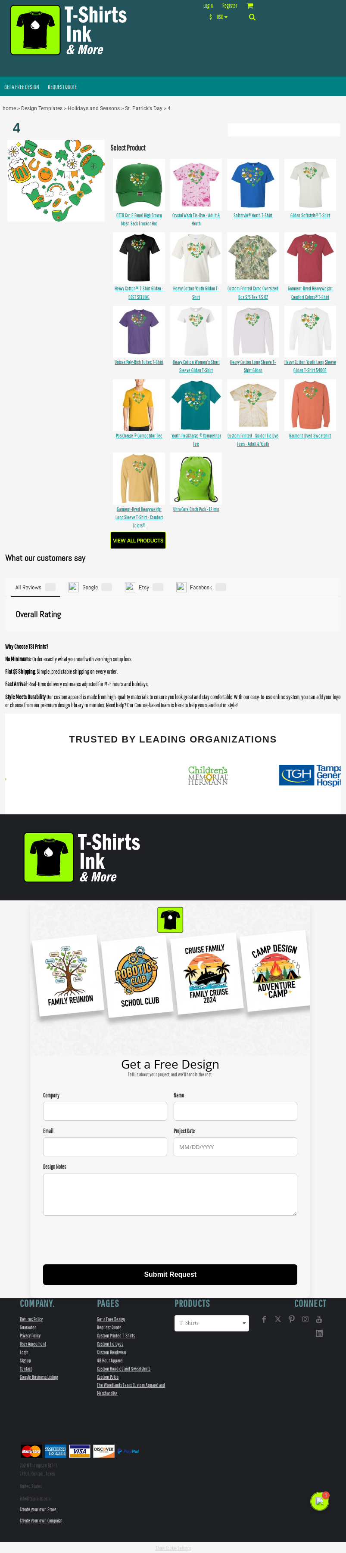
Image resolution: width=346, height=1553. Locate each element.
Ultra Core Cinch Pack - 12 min (196, 509)
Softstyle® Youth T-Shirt (253, 215)
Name (179, 1094)
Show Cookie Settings (173, 1546)
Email (48, 1130)
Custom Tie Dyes (110, 1342)
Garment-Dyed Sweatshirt (310, 435)
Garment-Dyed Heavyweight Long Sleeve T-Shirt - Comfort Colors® (139, 517)
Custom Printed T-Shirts (116, 1334)
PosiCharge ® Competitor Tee (139, 435)
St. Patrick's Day (143, 108)
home (9, 108)
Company (51, 1094)
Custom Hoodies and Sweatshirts (123, 1367)
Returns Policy (31, 1317)
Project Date (184, 1130)
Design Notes (54, 1165)
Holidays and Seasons (94, 108)
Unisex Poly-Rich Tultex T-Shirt (139, 362)
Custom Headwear (111, 1350)
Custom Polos (107, 1375)
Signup (25, 1359)
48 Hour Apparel (110, 1359)
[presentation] (108, 1239)
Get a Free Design (111, 1317)
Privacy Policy (30, 1334)
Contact (26, 1367)
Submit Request (170, 1272)
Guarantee (28, 1326)
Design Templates (41, 108)
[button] (220, 17)
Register (229, 6)
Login (208, 6)
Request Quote (109, 1326)
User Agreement (33, 1342)
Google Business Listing (39, 1375)
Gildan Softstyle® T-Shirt (310, 215)
